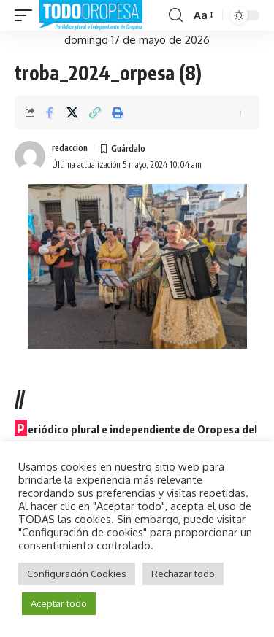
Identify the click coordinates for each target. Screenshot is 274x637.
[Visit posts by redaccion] (30, 156)
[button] (27, 15)
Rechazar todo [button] (183, 573)
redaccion (70, 147)
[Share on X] (72, 112)
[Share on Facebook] (49, 112)
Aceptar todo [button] (59, 603)
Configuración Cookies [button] (76, 573)
